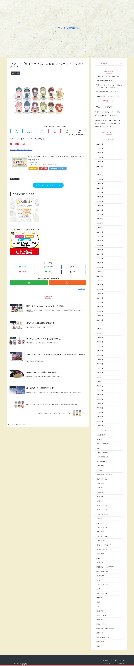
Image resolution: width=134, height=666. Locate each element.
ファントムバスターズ (103, 527)
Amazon (33, 168)
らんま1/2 (99, 488)
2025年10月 (100, 175)
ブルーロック (100, 531)
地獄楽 (98, 558)
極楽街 (98, 602)
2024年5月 (99, 249)
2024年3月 (99, 258)
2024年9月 (99, 232)
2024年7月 (99, 241)
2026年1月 (99, 161)
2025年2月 (99, 210)
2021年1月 (99, 425)
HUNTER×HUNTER (102, 444)
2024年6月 (99, 245)
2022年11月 (100, 329)
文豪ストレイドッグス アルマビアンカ (107, 76)
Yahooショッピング (58, 168)
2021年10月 (100, 386)
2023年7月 (99, 293)
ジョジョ (99, 518)
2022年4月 (99, 359)
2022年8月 (99, 342)
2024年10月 (100, 227)
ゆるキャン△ (15, 178)
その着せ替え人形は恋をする (105, 474)
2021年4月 (99, 412)
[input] (109, 63)
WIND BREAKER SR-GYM (104, 80)
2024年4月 (99, 254)
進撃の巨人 (99, 633)
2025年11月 (100, 170)
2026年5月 (99, 144)
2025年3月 (99, 205)
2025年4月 (99, 201)
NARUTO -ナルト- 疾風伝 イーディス (107, 96)
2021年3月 (99, 417)
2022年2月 (99, 368)
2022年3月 (99, 364)
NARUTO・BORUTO (102, 452)
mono (98, 448)
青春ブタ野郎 (100, 641)
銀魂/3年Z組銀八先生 (102, 637)
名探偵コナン (100, 553)
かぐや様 (99, 470)
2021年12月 (100, 377)
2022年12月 (100, 324)
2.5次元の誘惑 (100, 435)
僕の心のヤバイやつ (102, 549)
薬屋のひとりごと (101, 624)
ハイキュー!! (100, 523)
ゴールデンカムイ (101, 509)
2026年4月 (99, 148)
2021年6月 (99, 403)
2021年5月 (99, 408)
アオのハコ (99, 492)
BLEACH (99, 439)
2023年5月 (99, 302)
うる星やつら (100, 466)
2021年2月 (99, 421)
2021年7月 (99, 399)
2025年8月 (99, 183)
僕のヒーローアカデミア (103, 545)
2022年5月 (99, 355)
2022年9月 (99, 337)
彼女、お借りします (102, 571)
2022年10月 (100, 333)
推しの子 (99, 580)
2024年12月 (100, 219)
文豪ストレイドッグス (103, 584)
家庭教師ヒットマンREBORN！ (105, 567)
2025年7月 (99, 188)
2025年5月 (99, 197)
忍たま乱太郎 (100, 575)
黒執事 (98, 646)
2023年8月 (99, 289)
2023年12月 (100, 271)
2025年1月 (99, 214)
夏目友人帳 (99, 562)
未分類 (98, 589)
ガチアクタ (99, 501)
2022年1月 (99, 373)
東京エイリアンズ (101, 593)
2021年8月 (99, 395)
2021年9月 (99, 390)
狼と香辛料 (99, 611)
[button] (121, 63)
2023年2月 (99, 315)
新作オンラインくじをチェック (48, 185)
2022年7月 (99, 346)
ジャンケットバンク (102, 514)
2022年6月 (99, 351)
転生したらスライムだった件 (105, 628)
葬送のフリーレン (101, 619)
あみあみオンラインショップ (21, 150)
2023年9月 (99, 285)
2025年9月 (99, 179)
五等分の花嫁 (100, 540)
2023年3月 (99, 311)
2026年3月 (99, 153)
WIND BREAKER (101, 461)
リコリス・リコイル (102, 536)
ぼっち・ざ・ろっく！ (103, 479)
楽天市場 (44, 168)
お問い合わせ (106, 660)
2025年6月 (99, 192)
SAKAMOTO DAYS (102, 457)
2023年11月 (100, 276)
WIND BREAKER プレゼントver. (106, 92)
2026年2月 (99, 157)
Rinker (35, 162)
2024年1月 (99, 267)
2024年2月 (99, 263)
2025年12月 (100, 166)
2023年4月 (99, 307)
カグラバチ (99, 496)
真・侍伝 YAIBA (101, 615)
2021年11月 (100, 381)
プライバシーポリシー (118, 660)
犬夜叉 (98, 606)
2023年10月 (100, 280)
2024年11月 (100, 223)
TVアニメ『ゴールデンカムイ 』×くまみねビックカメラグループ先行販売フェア (109, 86)
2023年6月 (99, 298)
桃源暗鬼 (99, 597)
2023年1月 (99, 320)
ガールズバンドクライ (103, 505)
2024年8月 (99, 236)
